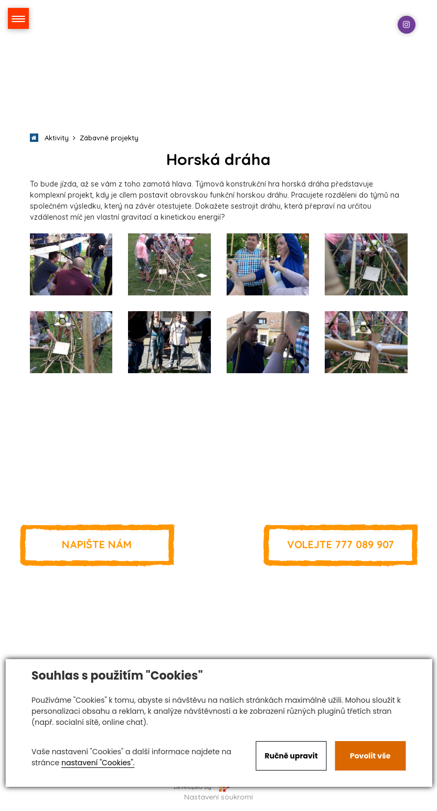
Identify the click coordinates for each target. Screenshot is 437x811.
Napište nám (97, 544)
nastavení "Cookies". (97, 762)
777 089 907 (340, 544)
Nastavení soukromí (218, 797)
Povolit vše (370, 756)
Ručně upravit (291, 756)
